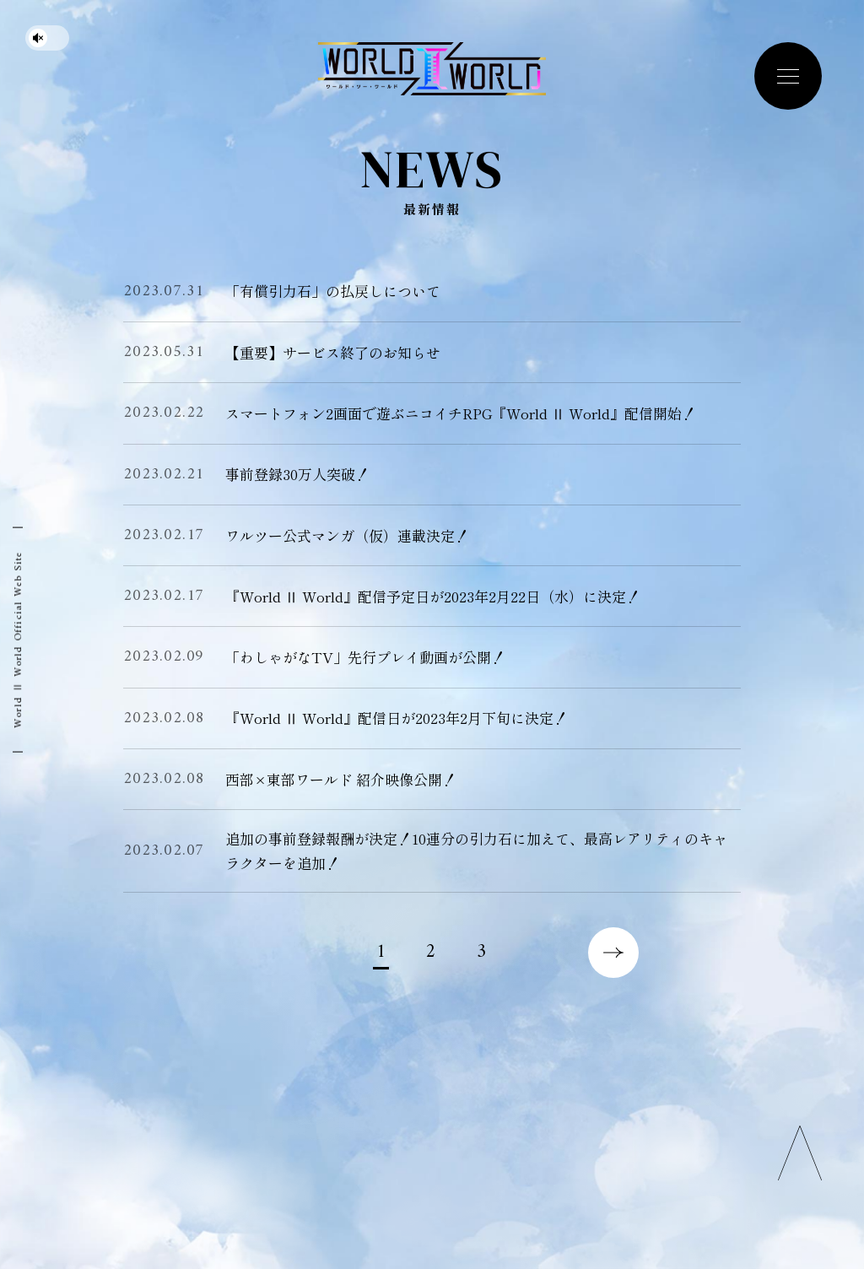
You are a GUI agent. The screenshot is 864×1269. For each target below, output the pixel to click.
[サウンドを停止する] (47, 38)
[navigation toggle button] (788, 76)
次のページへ (613, 952)
